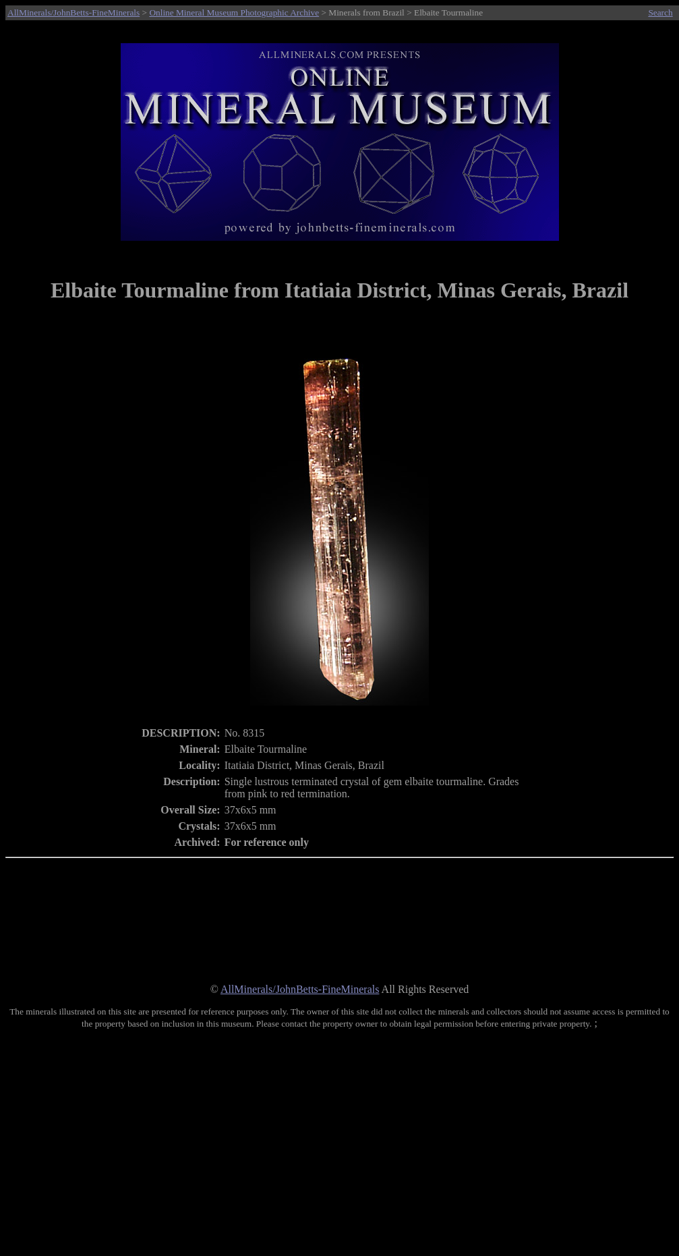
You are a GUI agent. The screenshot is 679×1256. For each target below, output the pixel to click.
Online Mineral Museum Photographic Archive (234, 12)
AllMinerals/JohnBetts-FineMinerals (73, 12)
